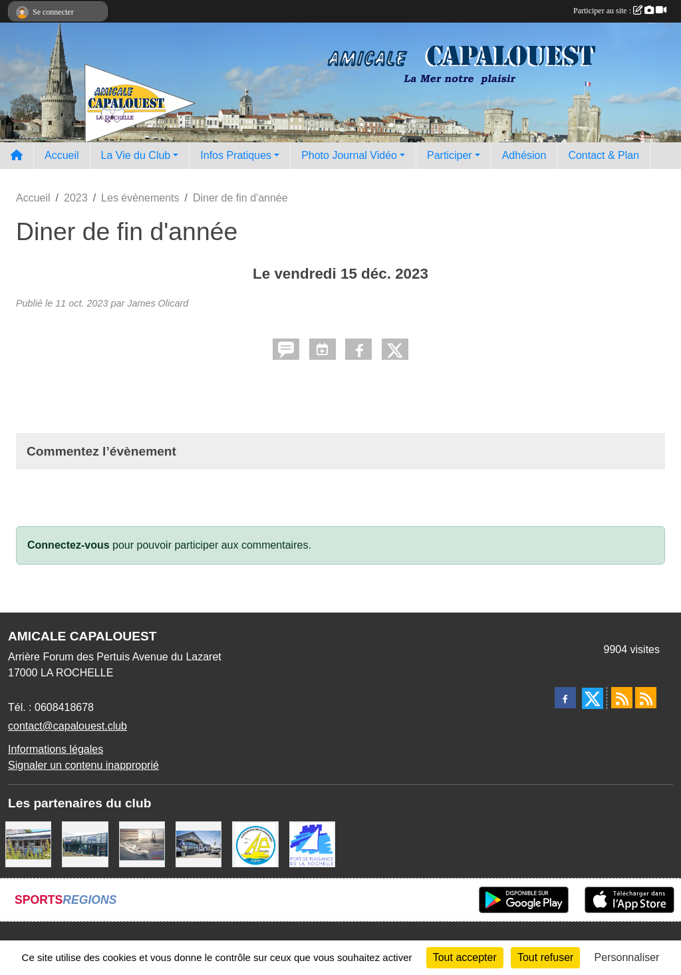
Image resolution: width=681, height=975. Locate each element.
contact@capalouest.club (67, 726)
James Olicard (157, 303)
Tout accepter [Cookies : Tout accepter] (465, 957)
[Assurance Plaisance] (142, 843)
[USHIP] (85, 843)
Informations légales (55, 749)
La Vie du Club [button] (136, 155)
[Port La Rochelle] (312, 843)
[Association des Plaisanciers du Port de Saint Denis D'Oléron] (255, 843)
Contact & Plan (603, 155)
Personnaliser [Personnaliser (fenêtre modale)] (627, 957)
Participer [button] (449, 155)
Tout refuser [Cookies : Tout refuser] (545, 957)
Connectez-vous (68, 545)
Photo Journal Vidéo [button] (349, 155)
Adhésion (524, 155)
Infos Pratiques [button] (235, 155)
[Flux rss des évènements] (645, 697)
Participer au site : (619, 10)
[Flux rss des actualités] (621, 697)
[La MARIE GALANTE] (28, 843)
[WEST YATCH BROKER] (198, 843)
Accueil (62, 155)
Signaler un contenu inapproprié (83, 765)
